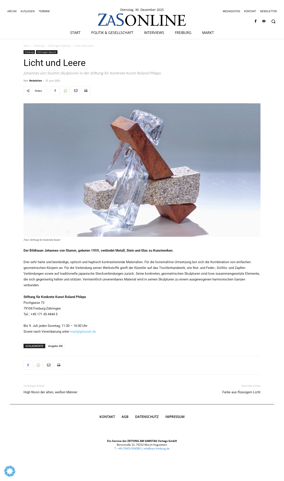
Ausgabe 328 (55, 346)
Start (27, 46)
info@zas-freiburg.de (157, 448)
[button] (273, 21)
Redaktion (35, 80)
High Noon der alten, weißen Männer (50, 392)
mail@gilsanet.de (83, 332)
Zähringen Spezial (59, 46)
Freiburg (39, 46)
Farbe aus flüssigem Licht (241, 392)
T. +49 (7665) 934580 (127, 448)
